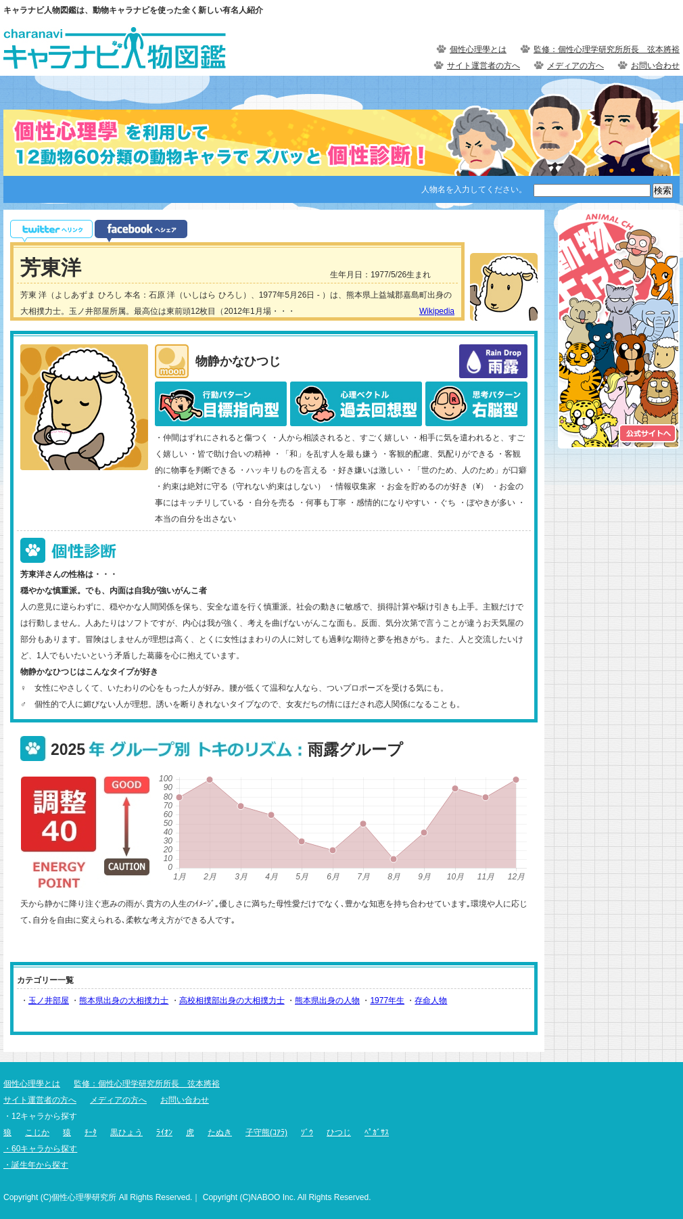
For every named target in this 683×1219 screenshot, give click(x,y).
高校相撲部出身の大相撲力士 (232, 1000)
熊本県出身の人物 (327, 1000)
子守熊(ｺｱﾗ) (266, 1132)
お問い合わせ (655, 65)
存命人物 (431, 1000)
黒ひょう (126, 1132)
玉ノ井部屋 (48, 1000)
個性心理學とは (478, 49)
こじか (37, 1132)
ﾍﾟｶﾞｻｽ (376, 1132)
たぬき (220, 1132)
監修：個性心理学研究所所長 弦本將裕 (607, 49)
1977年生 (387, 1000)
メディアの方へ (575, 65)
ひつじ (339, 1132)
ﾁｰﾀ (91, 1132)
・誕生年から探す (35, 1165)
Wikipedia (436, 311)
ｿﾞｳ (307, 1132)
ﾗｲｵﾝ (164, 1132)
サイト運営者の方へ (483, 65)
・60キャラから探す (40, 1148)
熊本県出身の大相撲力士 (123, 1000)
